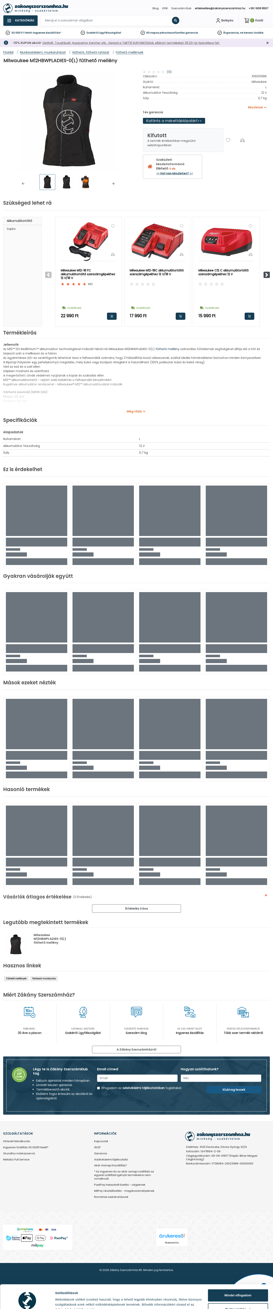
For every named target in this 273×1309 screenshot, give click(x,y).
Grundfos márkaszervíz (19, 1153)
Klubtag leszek (234, 1090)
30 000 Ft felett (21, 32)
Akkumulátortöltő (19, 221)
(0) (169, 72)
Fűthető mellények (16, 978)
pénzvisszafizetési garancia (179, 32)
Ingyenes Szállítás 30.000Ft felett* (25, 1147)
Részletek (62, 1300)
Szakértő (92, 32)
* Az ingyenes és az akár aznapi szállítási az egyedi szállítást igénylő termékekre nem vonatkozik (124, 1175)
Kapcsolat (101, 1141)
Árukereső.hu (172, 1242)
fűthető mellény (167, 349)
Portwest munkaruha (44, 978)
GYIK (165, 8)
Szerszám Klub (181, 8)
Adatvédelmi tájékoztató (111, 1160)
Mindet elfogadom (237, 1275)
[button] (23, 183)
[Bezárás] (267, 43)
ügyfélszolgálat (110, 32)
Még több (134, 411)
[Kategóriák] (20, 20)
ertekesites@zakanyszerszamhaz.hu (220, 8)
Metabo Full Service (16, 1160)
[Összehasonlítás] (242, 140)
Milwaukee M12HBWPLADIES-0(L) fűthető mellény (50, 938)
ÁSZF (97, 1147)
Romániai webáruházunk (111, 1197)
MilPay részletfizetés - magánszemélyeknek (124, 1191)
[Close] (157, 5)
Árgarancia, (231, 32)
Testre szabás (238, 1288)
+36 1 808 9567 (258, 8)
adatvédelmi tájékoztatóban (144, 1088)
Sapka (11, 229)
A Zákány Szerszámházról (136, 1049)
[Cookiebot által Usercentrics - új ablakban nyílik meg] (27, 1301)
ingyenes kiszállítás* (47, 32)
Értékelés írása (136, 908)
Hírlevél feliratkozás (16, 1141)
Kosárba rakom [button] (111, 316)
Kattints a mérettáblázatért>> (174, 120)
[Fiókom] (224, 20)
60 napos (152, 32)
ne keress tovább (252, 32)
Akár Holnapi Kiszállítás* (110, 1165)
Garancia (100, 1153)
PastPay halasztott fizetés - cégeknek (119, 1185)
